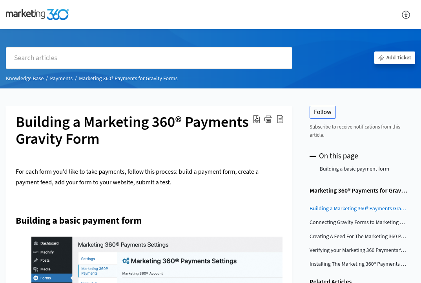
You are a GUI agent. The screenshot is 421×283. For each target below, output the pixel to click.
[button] (268, 119)
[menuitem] (406, 15)
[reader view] (280, 119)
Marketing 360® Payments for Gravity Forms (128, 79)
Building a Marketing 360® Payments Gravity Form (132, 131)
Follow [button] (323, 112)
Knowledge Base (25, 79)
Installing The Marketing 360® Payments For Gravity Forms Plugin (358, 264)
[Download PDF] (257, 119)
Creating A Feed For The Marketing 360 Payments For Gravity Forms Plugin (358, 237)
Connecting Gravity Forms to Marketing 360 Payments (358, 222)
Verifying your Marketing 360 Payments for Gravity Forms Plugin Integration (358, 250)
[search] (149, 58)
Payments (61, 79)
